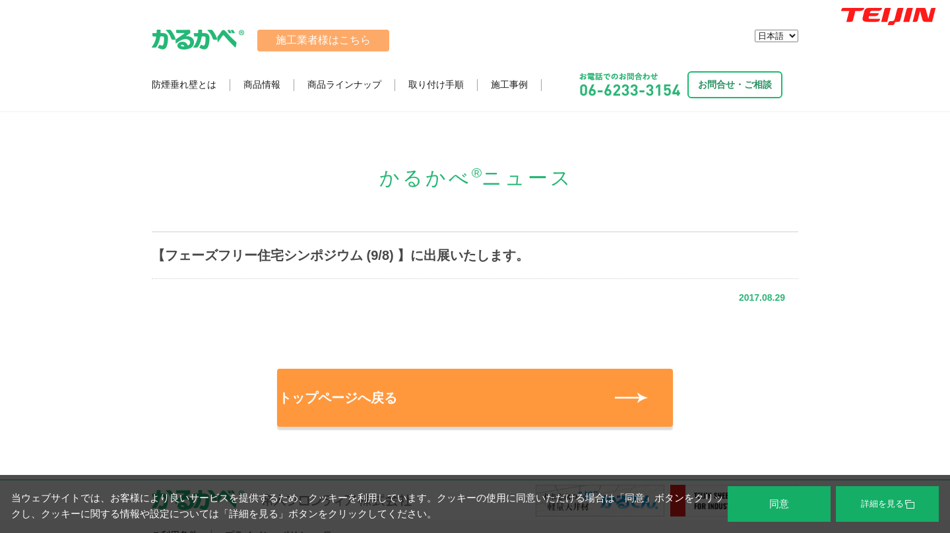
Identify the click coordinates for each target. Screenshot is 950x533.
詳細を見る (888, 503)
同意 (779, 503)
